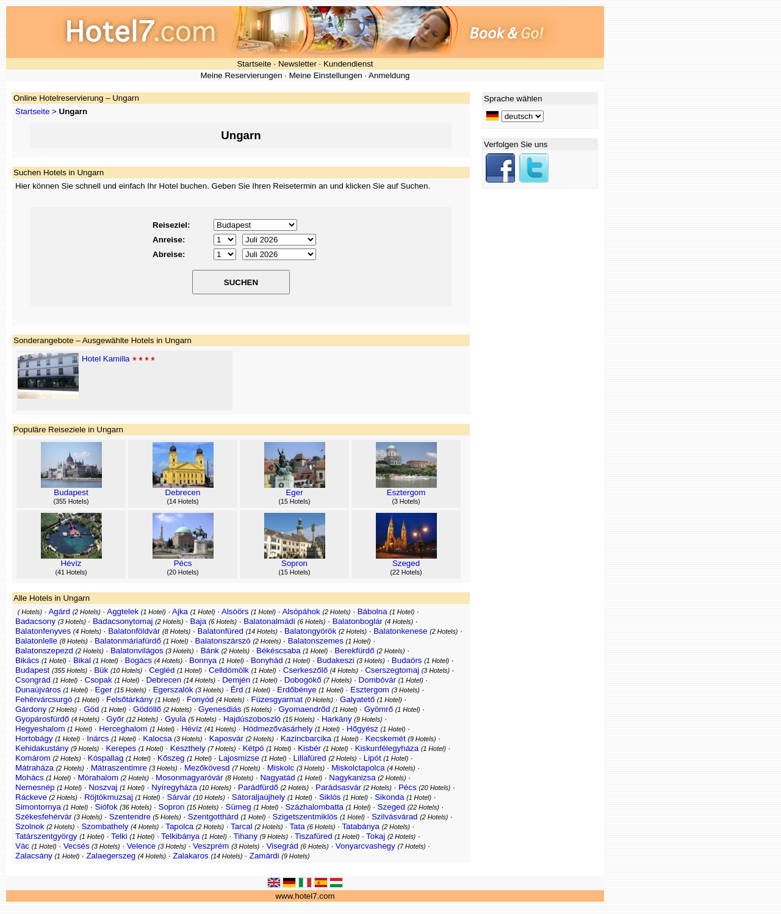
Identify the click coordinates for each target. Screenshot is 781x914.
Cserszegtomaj (392, 670)
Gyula (175, 719)
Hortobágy (34, 738)
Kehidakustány (41, 748)
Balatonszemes (316, 640)
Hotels (30, 611)
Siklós (330, 797)
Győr (115, 719)
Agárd (59, 611)
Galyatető (357, 699)
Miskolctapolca (357, 767)
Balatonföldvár (134, 631)
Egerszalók (173, 689)
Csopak (98, 679)
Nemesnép (34, 787)
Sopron (294, 563)
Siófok (106, 806)
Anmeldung (389, 75)
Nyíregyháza (174, 787)
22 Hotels (406, 572)
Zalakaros (191, 855)
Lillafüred (309, 758)
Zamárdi (264, 855)
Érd (237, 689)
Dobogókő (303, 679)
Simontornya (38, 806)
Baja (198, 621)
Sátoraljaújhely (258, 797)
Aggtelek (123, 611)
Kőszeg (170, 758)
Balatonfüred (220, 631)
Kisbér (309, 748)
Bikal (82, 660)
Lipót (372, 758)
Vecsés (76, 846)
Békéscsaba (278, 650)
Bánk (210, 650)
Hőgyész (362, 728)
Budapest (71, 492)
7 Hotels (338, 680)
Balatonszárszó (223, 640)
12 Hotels (142, 719)
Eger (294, 492)
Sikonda (389, 797)
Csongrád (33, 679)
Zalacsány (33, 855)
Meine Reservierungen (241, 75)
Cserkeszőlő (305, 670)
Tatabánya (361, 826)
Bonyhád (267, 660)
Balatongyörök (310, 631)
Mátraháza (34, 767)
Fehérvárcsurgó (43, 699)
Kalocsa (157, 738)
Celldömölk (229, 670)
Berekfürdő (354, 650)
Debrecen (183, 492)
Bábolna (372, 611)
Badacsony (35, 621)
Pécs (183, 563)
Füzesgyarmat (277, 699)
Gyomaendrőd (303, 709)
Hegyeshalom (40, 728)
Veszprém (211, 846)
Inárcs (98, 738)
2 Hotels (86, 611)
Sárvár (179, 797)
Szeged (406, 563)
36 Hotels (135, 807)
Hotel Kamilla (106, 358)
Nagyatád (277, 777)
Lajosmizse (238, 758)
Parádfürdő (258, 787)
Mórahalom (97, 777)
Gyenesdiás (219, 709)
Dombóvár (377, 679)
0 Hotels (319, 699)
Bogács (138, 660)
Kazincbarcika (306, 738)
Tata (296, 826)
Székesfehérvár (43, 816)
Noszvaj (102, 787)
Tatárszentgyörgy (46, 836)
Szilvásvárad (395, 816)
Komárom (33, 758)
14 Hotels (182, 501)
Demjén (236, 679)
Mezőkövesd (207, 767)
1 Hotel (153, 611)
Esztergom (406, 492)
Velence (141, 846)
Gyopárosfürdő (42, 719)
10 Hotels (126, 670)
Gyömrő (378, 709)
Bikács (27, 660)
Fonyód (200, 699)
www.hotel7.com (304, 896)
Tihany (246, 836)
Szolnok (29, 826)
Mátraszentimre (119, 767)
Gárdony (30, 709)
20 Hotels (182, 572)
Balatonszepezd (44, 650)
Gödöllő (147, 709)
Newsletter (297, 63)
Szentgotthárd (213, 816)
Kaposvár (226, 738)
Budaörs (407, 660)
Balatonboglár (358, 621)
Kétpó (253, 748)
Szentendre (130, 816)
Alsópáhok (301, 611)
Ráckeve (31, 797)
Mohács (29, 777)
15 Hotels (294, 501)
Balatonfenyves (43, 631)
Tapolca (179, 826)
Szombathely (104, 826)
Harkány (337, 719)
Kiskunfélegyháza (387, 748)
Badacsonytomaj (123, 621)
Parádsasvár (338, 787)
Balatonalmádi (269, 621)
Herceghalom (123, 728)
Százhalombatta (314, 806)
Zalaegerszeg (110, 855)
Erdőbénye (296, 689)
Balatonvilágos (137, 650)
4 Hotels (399, 621)
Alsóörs (234, 611)
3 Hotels (406, 501)
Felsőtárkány (129, 699)
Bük (101, 670)
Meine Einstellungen (325, 75)
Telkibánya (180, 836)
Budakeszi (336, 660)
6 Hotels (223, 621)
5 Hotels (258, 709)
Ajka (180, 611)
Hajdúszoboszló (252, 719)
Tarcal (242, 826)
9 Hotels (368, 719)
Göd (91, 709)
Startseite (254, 63)
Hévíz (70, 563)
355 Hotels (71, 501)
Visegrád (282, 846)
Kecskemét (385, 738)
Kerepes (121, 748)
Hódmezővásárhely (277, 728)
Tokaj (375, 836)
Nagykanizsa (352, 777)
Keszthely (188, 748)
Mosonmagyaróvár (189, 777)
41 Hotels (71, 572)
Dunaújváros (38, 689)
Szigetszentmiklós (305, 816)
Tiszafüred (314, 836)
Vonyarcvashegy (365, 846)
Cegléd (162, 670)
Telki (119, 836)
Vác (22, 846)
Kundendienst (348, 63)
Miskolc (280, 767)
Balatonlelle (36, 640)
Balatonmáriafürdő (128, 640)
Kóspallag (106, 758)
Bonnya (203, 660)
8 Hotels (177, 631)
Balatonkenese (400, 631)
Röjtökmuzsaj (108, 797)
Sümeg (238, 806)
